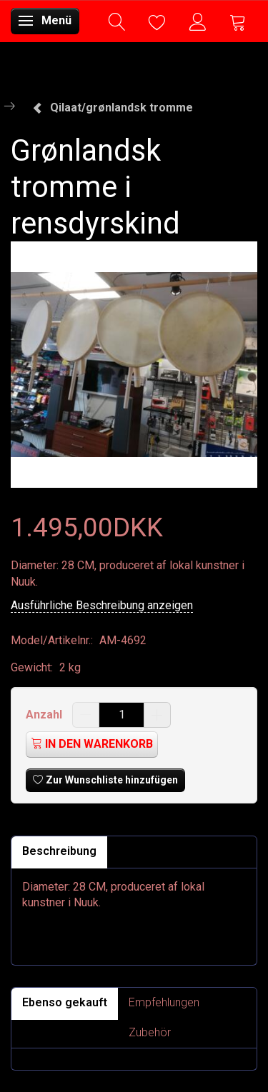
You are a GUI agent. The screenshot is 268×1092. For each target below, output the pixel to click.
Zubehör (150, 1032)
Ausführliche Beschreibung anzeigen (102, 605)
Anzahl (45, 714)
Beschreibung (59, 851)
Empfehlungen (164, 1002)
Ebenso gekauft (64, 1002)
